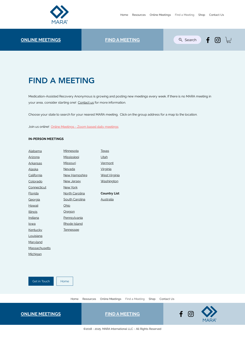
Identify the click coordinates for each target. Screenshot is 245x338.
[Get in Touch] (41, 281)
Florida (33, 193)
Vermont (107, 163)
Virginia (106, 169)
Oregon (69, 211)
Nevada (69, 169)
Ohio (66, 205)
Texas (105, 151)
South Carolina (74, 199)
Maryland (35, 242)
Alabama (35, 151)
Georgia (34, 199)
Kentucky (35, 230)
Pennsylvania (73, 218)
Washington (109, 181)
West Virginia (110, 175)
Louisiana (35, 236)
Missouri (69, 163)
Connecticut (37, 187)
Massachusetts (39, 248)
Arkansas (35, 163)
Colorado (35, 181)
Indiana (33, 218)
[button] (228, 40)
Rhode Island (73, 224)
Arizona (34, 157)
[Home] (64, 281)
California (35, 175)
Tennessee (71, 230)
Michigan (35, 254)
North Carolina (74, 193)
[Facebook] (208, 40)
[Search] (187, 40)
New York (70, 187)
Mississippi (71, 157)
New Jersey (72, 181)
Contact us (86, 102)
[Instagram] (218, 40)
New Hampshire (75, 175)
